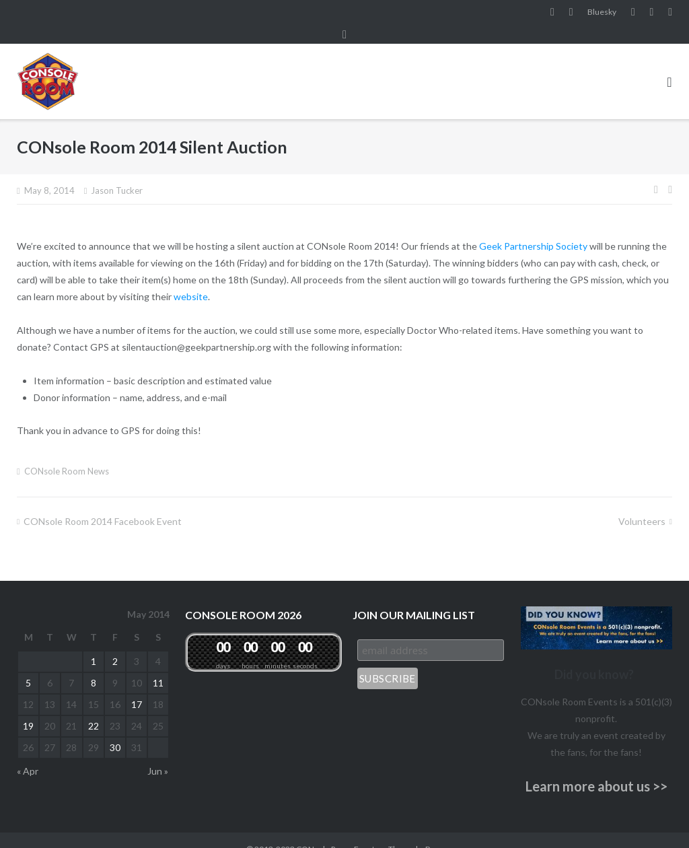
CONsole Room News (66, 453)
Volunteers (641, 503)
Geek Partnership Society (533, 228)
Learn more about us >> (596, 768)
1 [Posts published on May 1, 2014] (93, 643)
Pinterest (652, 13)
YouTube (633, 13)
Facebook (552, 13)
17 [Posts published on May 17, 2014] (136, 686)
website (191, 278)
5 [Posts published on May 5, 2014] (28, 664)
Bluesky (601, 12)
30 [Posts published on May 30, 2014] (115, 729)
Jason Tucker (117, 173)
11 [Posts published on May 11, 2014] (158, 664)
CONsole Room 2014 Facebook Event (103, 503)
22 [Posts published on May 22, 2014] (93, 707)
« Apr (27, 752)
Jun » (157, 752)
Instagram (571, 13)
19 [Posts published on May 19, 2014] (28, 707)
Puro (434, 831)
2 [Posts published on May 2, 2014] (115, 643)
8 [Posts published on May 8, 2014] (93, 664)
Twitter (670, 13)
